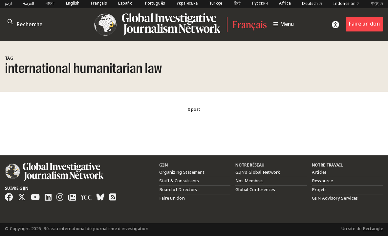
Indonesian (346, 4)
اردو (8, 4)
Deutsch (312, 4)
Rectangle (373, 228)
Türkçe (216, 4)
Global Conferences (255, 189)
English (73, 4)
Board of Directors (178, 189)
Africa (285, 4)
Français (99, 4)
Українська (187, 4)
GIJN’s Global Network (257, 172)
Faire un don (364, 24)
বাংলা (50, 4)
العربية (28, 4)
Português (155, 4)
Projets (319, 189)
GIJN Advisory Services (335, 198)
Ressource (322, 181)
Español (126, 4)
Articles (319, 172)
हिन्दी (237, 4)
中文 (377, 4)
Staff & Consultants (179, 181)
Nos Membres (249, 181)
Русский (260, 4)
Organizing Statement (182, 172)
